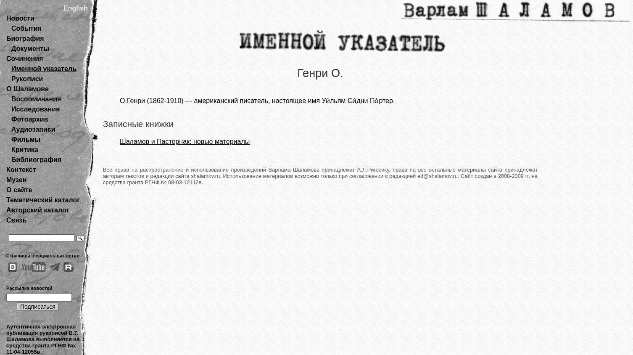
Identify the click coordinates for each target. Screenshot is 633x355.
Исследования (35, 109)
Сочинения (24, 58)
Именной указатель (43, 68)
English (75, 8)
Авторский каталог (37, 210)
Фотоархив (29, 119)
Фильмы (25, 139)
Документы (30, 48)
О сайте (19, 189)
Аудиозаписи (33, 129)
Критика (24, 149)
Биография (25, 38)
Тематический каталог (43, 200)
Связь (16, 220)
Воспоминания (36, 99)
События (26, 28)
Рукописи (27, 78)
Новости (20, 18)
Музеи (16, 179)
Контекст (21, 169)
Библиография (36, 159)
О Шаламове (27, 89)
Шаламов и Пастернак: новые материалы (185, 141)
